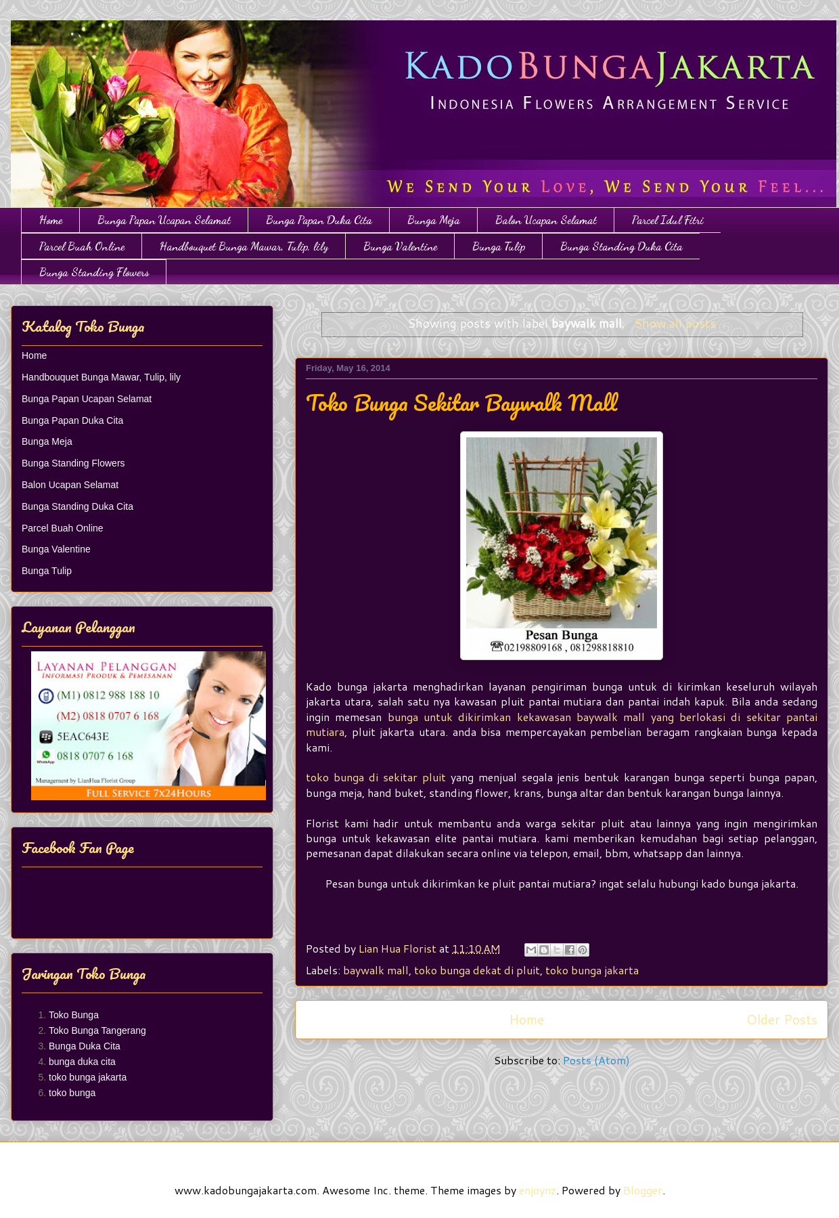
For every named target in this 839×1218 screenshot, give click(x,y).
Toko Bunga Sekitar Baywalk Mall (461, 402)
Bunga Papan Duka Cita (319, 220)
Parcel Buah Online (81, 246)
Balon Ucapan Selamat (546, 220)
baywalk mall (376, 970)
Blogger (642, 1190)
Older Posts (781, 1019)
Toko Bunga (74, 1014)
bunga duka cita (82, 1061)
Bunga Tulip (498, 246)
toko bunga (72, 1092)
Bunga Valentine (400, 246)
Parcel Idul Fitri (668, 220)
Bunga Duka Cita (84, 1046)
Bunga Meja (433, 220)
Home (50, 220)
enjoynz (537, 1190)
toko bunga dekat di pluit (477, 970)
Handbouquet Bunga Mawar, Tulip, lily (244, 246)
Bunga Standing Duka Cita (621, 246)
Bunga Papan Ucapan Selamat (164, 220)
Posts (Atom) (596, 1060)
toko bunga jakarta (592, 970)
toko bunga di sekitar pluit (376, 777)
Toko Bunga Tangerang (97, 1030)
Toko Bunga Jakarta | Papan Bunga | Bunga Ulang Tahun (18, 35)
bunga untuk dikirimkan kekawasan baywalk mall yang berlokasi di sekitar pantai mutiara (561, 724)
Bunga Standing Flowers (94, 272)
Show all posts (675, 323)
